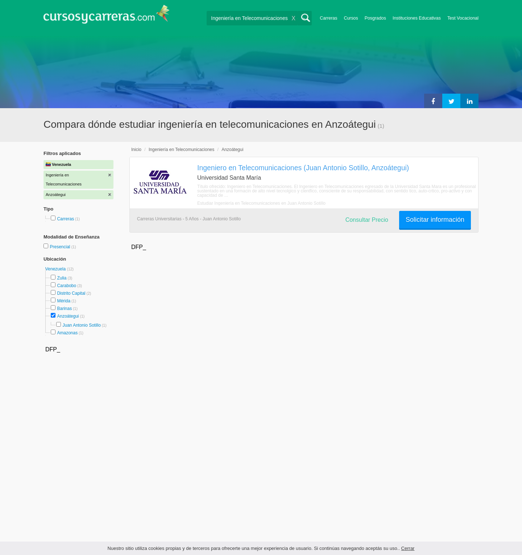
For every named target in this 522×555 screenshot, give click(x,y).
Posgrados (375, 18)
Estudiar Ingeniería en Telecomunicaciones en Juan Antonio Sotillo (261, 203)
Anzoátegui (68, 316)
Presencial (60, 246)
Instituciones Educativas (417, 18)
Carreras (328, 18)
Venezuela (56, 269)
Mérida (63, 300)
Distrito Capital (71, 293)
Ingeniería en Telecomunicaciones (181, 149)
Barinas (64, 308)
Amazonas (67, 332)
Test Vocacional (462, 18)
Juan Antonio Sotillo (81, 325)
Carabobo (66, 285)
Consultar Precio (366, 220)
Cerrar (408, 548)
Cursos (351, 18)
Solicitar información (435, 219)
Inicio (136, 149)
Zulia (61, 278)
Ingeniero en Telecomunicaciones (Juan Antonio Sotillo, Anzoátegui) (303, 168)
